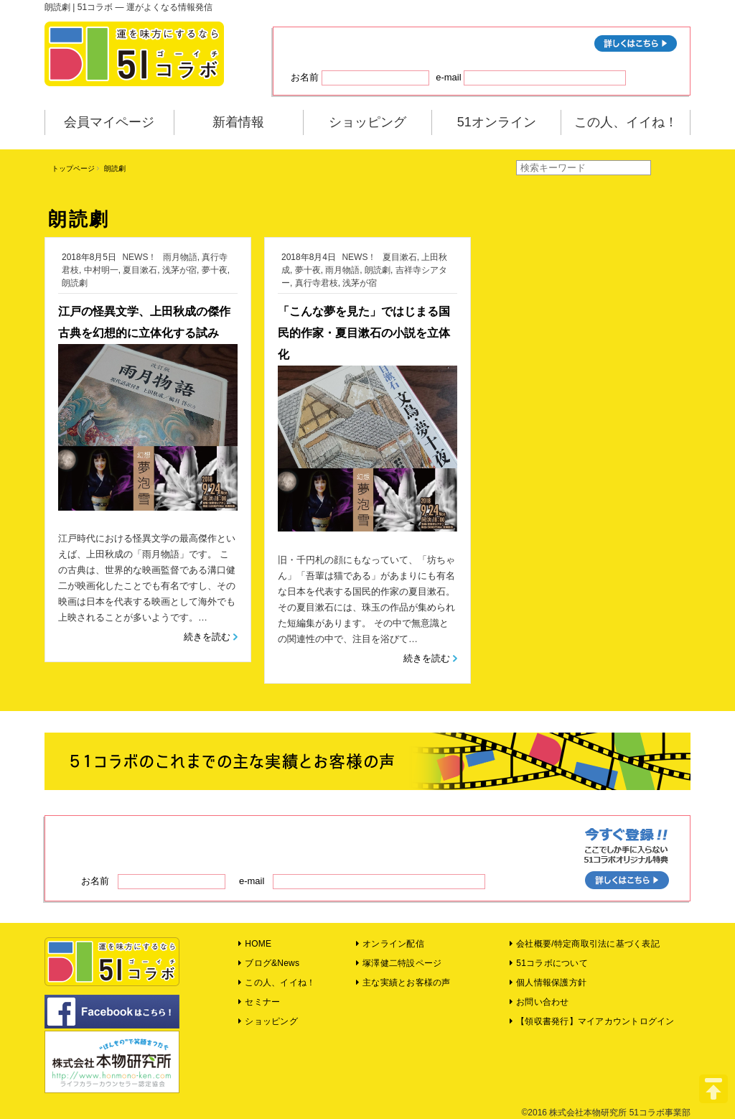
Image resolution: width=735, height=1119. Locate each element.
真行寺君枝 (316, 283)
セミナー (259, 1002)
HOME (254, 944)
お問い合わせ (539, 1002)
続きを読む (207, 636)
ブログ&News (268, 963)
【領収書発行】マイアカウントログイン (592, 1021)
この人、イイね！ (626, 122)
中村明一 (101, 270)
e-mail (531, 77)
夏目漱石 (140, 270)
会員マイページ (109, 122)
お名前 (360, 77)
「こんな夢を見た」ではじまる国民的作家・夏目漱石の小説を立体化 (364, 333)
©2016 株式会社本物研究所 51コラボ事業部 (605, 1113)
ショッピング (367, 122)
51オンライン (496, 122)
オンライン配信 (390, 944)
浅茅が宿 (179, 270)
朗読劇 (75, 283)
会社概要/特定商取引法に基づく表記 (585, 944)
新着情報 (238, 122)
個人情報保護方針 (548, 983)
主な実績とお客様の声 (403, 983)
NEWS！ (139, 257)
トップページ (73, 168)
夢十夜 (215, 270)
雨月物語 (180, 257)
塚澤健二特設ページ (399, 963)
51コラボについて (549, 963)
